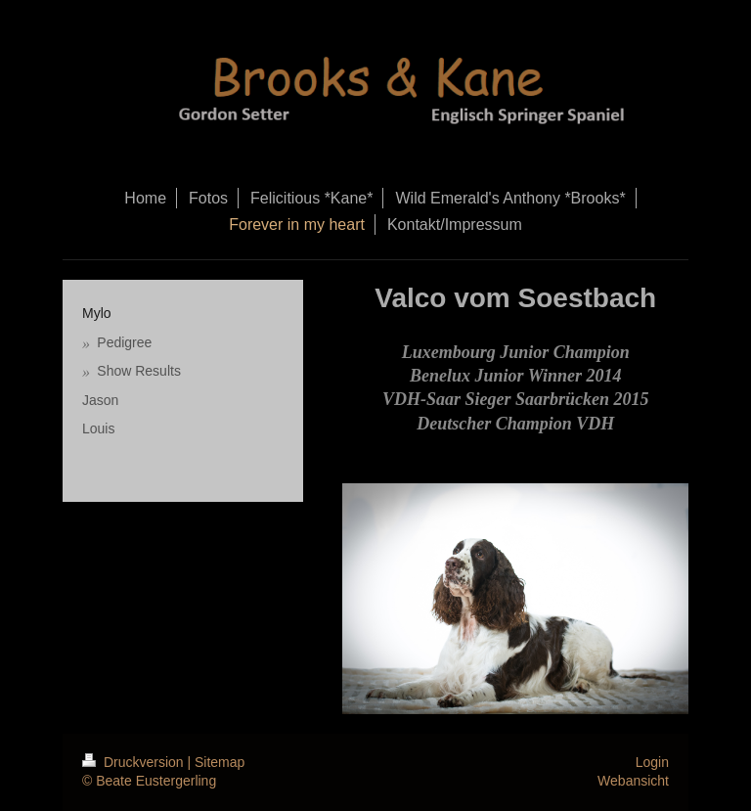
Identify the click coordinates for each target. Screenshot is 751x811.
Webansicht (633, 780)
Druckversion (134, 762)
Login (652, 762)
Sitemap (219, 762)
